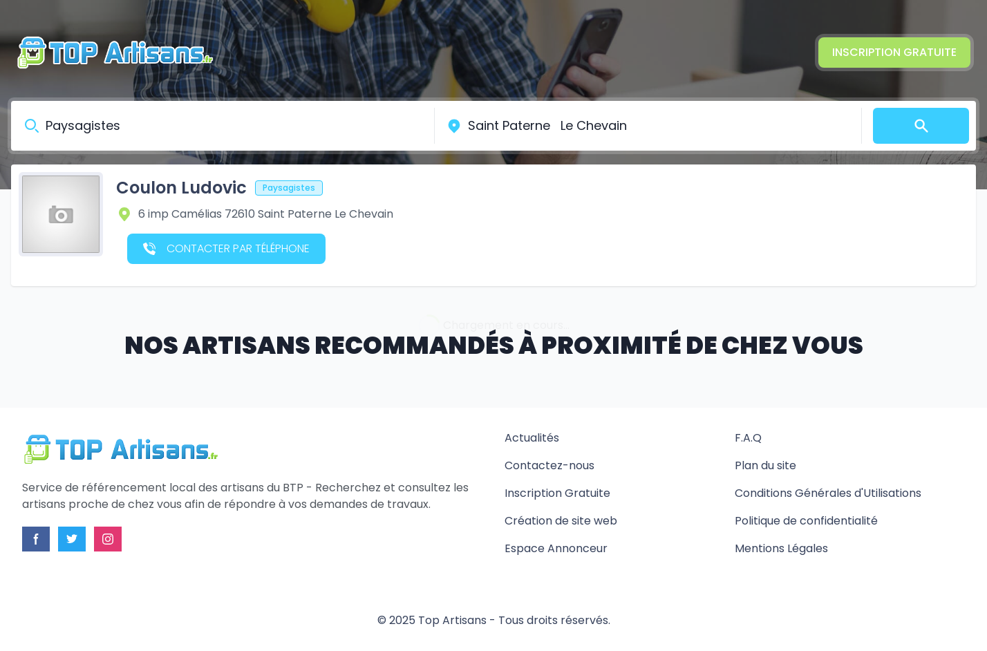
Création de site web (561, 521)
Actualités (532, 438)
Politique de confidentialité (806, 521)
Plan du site (765, 465)
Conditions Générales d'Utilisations (828, 493)
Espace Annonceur (556, 548)
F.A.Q (748, 438)
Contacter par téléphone (226, 248)
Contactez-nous (549, 465)
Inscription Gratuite (894, 52)
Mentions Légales (781, 548)
